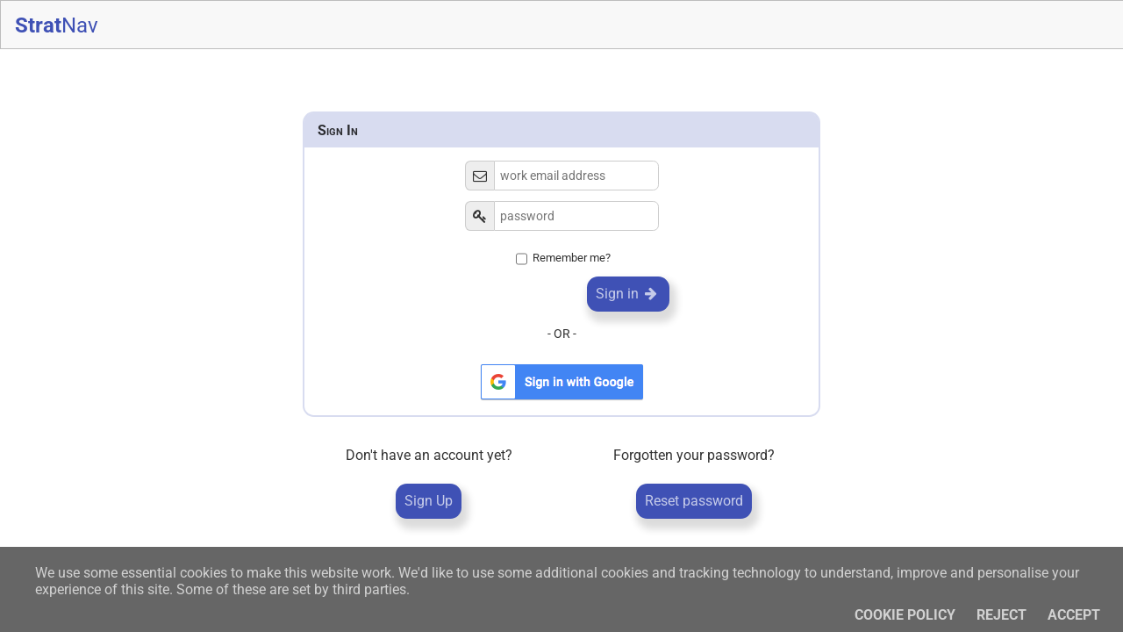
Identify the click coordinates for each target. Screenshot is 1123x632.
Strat (56, 25)
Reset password (694, 500)
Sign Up (428, 500)
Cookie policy (905, 615)
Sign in (628, 293)
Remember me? (572, 258)
